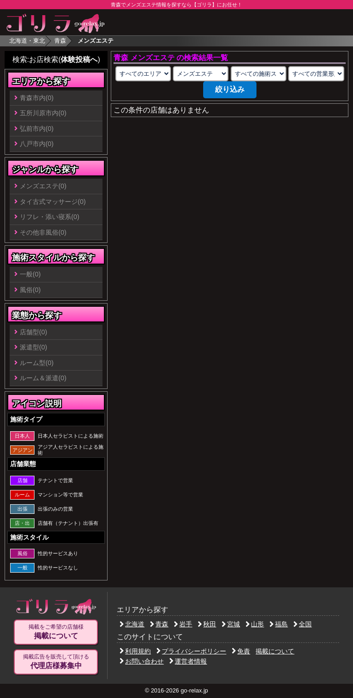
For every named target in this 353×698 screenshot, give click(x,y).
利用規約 (135, 651)
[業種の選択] (200, 73)
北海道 (132, 624)
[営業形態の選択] (316, 73)
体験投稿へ (79, 59)
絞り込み (230, 89)
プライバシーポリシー (191, 651)
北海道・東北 (27, 40)
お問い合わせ (142, 661)
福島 (278, 624)
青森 (60, 40)
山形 (254, 624)
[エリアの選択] (143, 73)
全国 (302, 624)
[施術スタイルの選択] (258, 73)
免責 (241, 651)
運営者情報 (188, 661)
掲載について (275, 651)
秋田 (207, 624)
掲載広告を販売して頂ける (56, 661)
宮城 (231, 624)
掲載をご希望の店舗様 (56, 632)
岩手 (183, 624)
